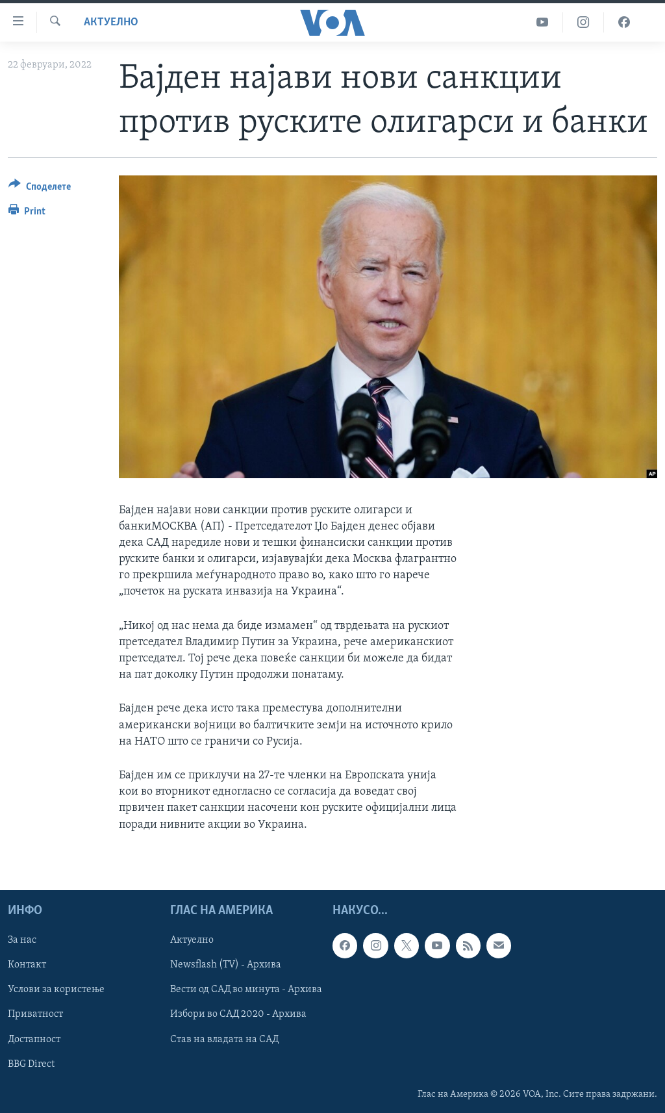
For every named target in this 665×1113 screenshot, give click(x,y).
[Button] (39, 188)
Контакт (27, 965)
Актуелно (111, 22)
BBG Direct (31, 1063)
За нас (22, 940)
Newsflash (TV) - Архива (225, 965)
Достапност (34, 1039)
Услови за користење (56, 989)
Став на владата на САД (224, 1039)
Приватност (35, 1014)
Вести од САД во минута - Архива (246, 989)
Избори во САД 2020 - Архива (238, 1014)
